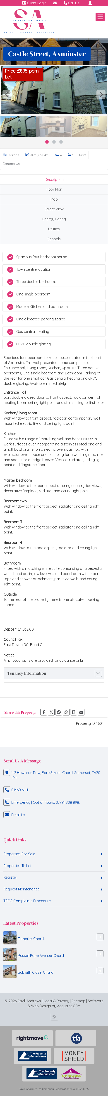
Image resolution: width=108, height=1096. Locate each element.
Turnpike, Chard (31, 938)
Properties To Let (17, 865)
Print (82, 155)
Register (10, 877)
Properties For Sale (19, 854)
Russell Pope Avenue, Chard (41, 955)
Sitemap (78, 1001)
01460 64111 (20, 790)
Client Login (34, 3)
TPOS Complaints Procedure (27, 901)
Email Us (18, 815)
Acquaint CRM (68, 1006)
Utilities (54, 229)
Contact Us (11, 164)
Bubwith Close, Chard (35, 972)
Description (54, 179)
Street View (54, 209)
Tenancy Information (26, 673)
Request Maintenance (21, 889)
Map (54, 199)
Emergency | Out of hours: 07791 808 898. (45, 802)
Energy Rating (54, 219)
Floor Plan (54, 189)
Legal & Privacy (56, 1001)
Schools (54, 239)
